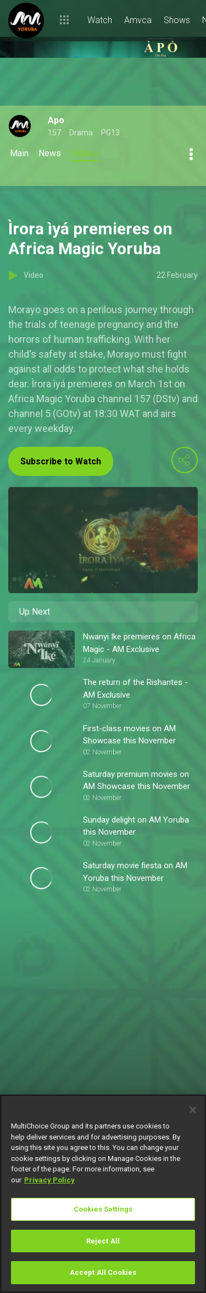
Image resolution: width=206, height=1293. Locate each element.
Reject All (103, 1241)
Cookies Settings (103, 1209)
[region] (103, 1193)
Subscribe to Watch (60, 461)
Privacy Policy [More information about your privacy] (49, 1180)
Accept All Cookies (103, 1272)
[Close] (193, 1110)
